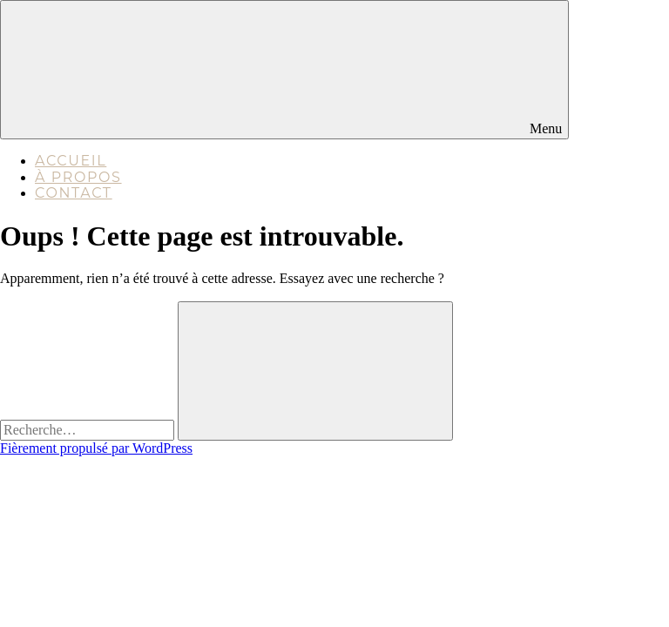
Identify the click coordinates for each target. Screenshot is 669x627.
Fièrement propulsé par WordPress (96, 448)
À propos (78, 177)
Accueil (70, 160)
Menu (284, 69)
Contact (73, 193)
